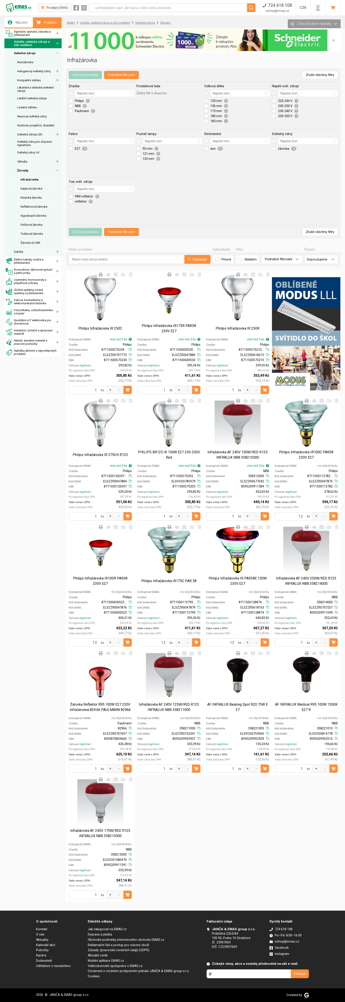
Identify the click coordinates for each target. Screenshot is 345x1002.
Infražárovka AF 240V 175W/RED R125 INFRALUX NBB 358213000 (100, 833)
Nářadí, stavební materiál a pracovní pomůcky (26, 342)
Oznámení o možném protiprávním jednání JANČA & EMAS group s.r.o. (138, 971)
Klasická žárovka (31, 197)
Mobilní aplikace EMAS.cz (106, 961)
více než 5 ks (121, 339)
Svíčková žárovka (31, 224)
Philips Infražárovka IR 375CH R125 (100, 455)
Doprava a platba (100, 934)
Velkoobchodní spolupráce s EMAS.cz (115, 966)
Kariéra (41, 955)
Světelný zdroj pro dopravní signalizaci (34, 143)
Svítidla (18, 251)
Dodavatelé (44, 961)
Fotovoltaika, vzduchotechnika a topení (29, 311)
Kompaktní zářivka (29, 80)
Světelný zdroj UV (28, 152)
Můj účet (18, 22)
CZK (302, 8)
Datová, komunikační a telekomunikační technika (26, 301)
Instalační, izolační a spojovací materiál (29, 332)
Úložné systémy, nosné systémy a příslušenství (24, 291)
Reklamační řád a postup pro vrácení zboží (118, 945)
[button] (333, 40)
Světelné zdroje (25, 53)
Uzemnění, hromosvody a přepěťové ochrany (26, 281)
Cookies (94, 976)
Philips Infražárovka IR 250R (237, 328)
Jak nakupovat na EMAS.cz (107, 929)
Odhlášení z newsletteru (53, 966)
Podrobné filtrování (121, 75)
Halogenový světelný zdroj (34, 71)
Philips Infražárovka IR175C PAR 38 (168, 581)
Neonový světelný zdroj (32, 116)
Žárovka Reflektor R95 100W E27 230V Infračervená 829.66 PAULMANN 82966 (100, 707)
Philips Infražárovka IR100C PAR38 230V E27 (306, 454)
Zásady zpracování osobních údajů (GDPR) (118, 950)
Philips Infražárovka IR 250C (100, 328)
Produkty (46, 22)
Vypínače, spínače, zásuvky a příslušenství (28, 33)
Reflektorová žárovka (33, 206)
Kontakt (41, 929)
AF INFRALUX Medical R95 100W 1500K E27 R (306, 707)
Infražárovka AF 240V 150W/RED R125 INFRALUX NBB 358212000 (237, 454)
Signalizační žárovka (33, 215)
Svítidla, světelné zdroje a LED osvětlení (28, 43)
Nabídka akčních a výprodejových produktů (31, 352)
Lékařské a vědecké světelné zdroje (35, 89)
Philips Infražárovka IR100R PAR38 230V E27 (100, 581)
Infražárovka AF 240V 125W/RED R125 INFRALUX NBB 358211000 (169, 707)
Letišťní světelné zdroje (32, 98)
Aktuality (42, 940)
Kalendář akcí (45, 945)
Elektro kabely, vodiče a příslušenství (25, 261)
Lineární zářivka (27, 107)
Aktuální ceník (98, 955)
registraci (85, 365)
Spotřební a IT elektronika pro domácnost (28, 322)
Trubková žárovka (31, 233)
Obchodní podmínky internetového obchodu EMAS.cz (126, 940)
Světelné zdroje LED (29, 134)
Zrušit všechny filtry (320, 75)
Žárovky (22, 170)
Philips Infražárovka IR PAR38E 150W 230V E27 (238, 581)
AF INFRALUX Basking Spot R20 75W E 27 (237, 707)
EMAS (71, 22)
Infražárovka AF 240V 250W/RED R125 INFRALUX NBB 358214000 (306, 581)
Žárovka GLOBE (30, 242)
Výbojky (22, 161)
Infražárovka (29, 179)
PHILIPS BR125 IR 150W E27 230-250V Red (169, 454)
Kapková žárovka (31, 188)
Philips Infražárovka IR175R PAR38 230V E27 (169, 328)
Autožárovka (25, 62)
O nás (40, 934)
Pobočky (42, 950)
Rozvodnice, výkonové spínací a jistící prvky (29, 271)
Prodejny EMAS (54, 7)
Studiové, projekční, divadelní (35, 125)
